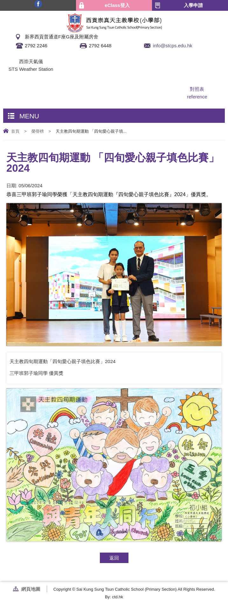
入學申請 (193, 5)
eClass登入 (117, 5)
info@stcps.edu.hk (172, 45)
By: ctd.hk (114, 596)
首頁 (15, 131)
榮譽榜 (37, 131)
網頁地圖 (30, 589)
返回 (114, 558)
